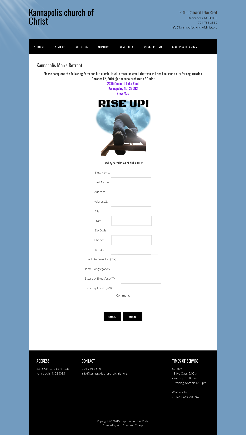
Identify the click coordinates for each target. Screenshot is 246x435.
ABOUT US (82, 47)
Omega (139, 425)
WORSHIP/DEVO (153, 47)
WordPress (123, 425)
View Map (123, 93)
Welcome (39, 47)
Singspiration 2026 (184, 47)
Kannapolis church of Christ (133, 421)
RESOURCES (127, 47)
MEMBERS (103, 47)
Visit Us (60, 47)
